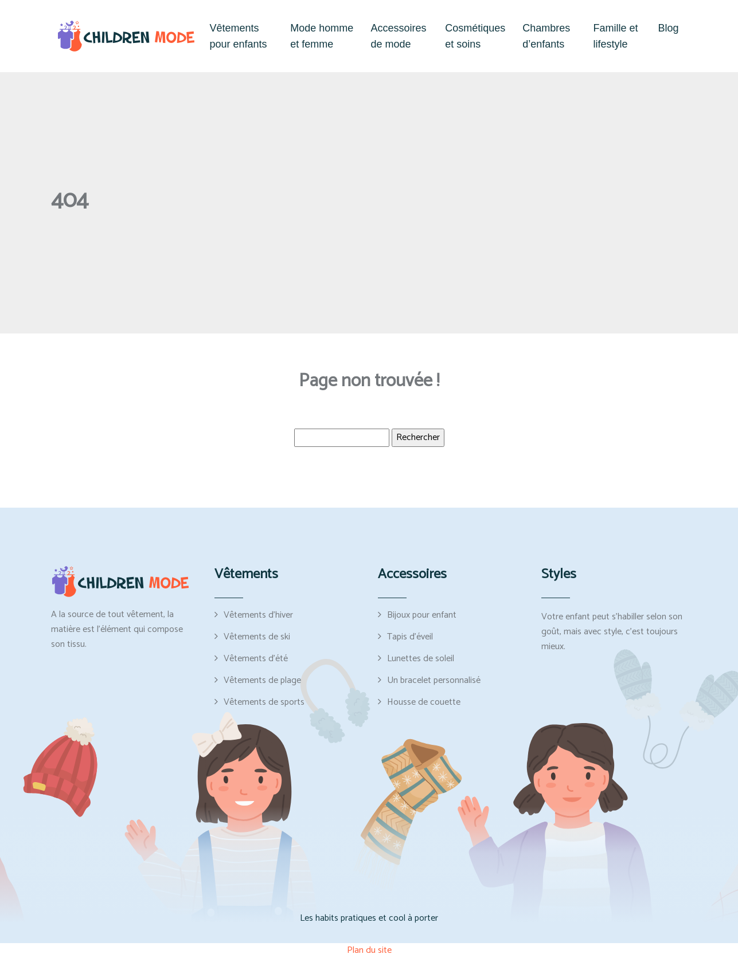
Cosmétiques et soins (475, 36)
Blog (668, 28)
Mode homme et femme (321, 36)
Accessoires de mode (398, 36)
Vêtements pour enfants (238, 36)
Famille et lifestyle (615, 36)
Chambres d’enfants (546, 36)
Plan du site (369, 950)
